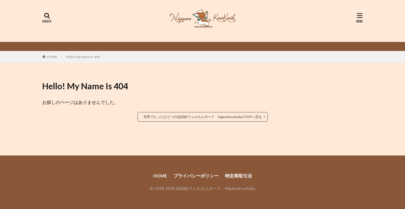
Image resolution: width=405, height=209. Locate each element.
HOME (52, 57)
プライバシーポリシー (196, 175)
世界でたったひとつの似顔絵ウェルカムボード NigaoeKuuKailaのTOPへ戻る (202, 117)
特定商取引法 (238, 175)
